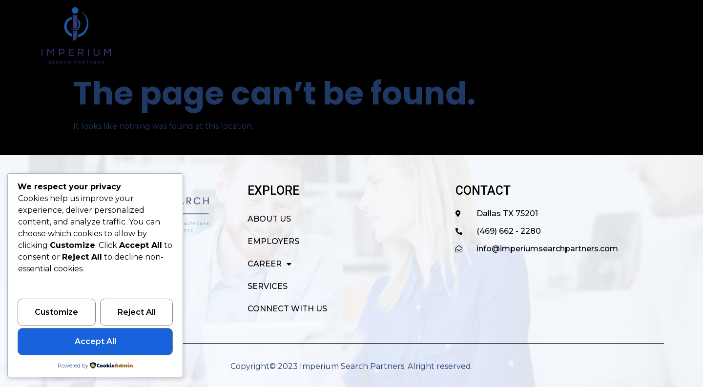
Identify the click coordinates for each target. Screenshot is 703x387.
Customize (56, 312)
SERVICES (536, 35)
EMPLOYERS (409, 35)
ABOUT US (342, 35)
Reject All (137, 312)
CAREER (475, 35)
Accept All (95, 341)
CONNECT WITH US (615, 35)
